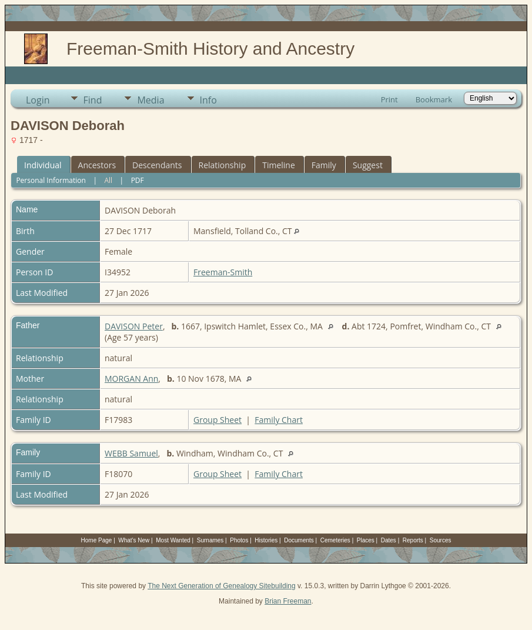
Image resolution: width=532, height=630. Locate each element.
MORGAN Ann (131, 378)
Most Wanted (173, 540)
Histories (266, 540)
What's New (133, 540)
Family (324, 165)
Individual (43, 165)
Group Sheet (217, 419)
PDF (137, 180)
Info (208, 100)
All (108, 180)
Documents (299, 540)
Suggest (368, 165)
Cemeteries (335, 540)
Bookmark (434, 99)
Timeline (278, 165)
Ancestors (97, 165)
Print (389, 99)
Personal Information (51, 180)
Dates (388, 540)
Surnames (210, 540)
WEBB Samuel (131, 453)
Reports (413, 540)
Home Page (96, 540)
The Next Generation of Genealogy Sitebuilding (222, 586)
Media (150, 100)
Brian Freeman (288, 601)
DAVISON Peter (134, 326)
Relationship (222, 165)
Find (92, 100)
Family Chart (279, 419)
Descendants (157, 165)
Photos (239, 540)
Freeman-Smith (222, 272)
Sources (440, 540)
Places (365, 540)
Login (38, 100)
